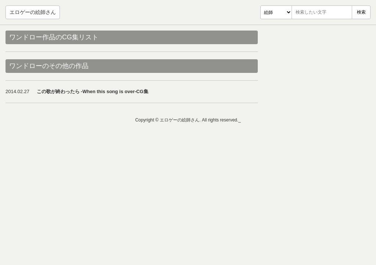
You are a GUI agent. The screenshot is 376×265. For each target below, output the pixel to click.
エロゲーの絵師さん (33, 12)
